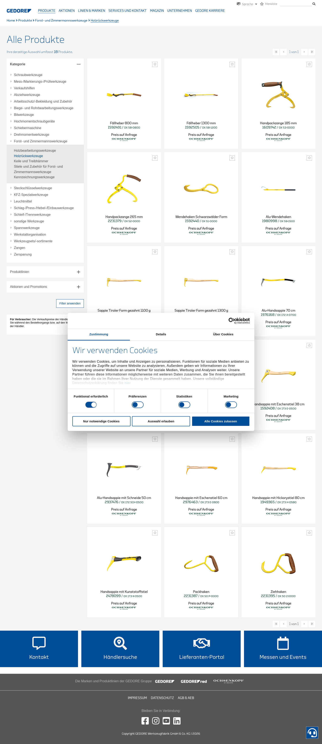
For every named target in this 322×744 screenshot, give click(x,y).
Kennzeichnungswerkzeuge (34, 177)
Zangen (19, 248)
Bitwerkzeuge (24, 114)
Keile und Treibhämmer (31, 161)
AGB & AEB (186, 698)
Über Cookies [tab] (223, 334)
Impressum (137, 698)
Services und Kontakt (128, 10)
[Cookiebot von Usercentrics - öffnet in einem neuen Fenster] (231, 320)
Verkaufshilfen (24, 88)
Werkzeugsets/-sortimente (33, 241)
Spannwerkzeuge (27, 228)
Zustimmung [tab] (98, 334)
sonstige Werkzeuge (29, 221)
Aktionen (67, 10)
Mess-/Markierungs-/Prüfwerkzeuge (40, 81)
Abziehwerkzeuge (27, 95)
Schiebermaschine (27, 128)
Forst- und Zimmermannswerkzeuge (61, 20)
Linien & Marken (91, 10)
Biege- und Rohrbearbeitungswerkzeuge (43, 108)
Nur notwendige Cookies (101, 421)
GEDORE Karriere (210, 10)
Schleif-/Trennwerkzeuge (32, 214)
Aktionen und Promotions (28, 286)
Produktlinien (19, 272)
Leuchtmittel (23, 201)
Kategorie (17, 64)
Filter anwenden (69, 303)
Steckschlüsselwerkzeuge (33, 188)
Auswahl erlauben (161, 421)
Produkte (46, 10)
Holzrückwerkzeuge (28, 156)
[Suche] (296, 4)
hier (127, 383)
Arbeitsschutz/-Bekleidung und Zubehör (43, 101)
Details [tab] (161, 334)
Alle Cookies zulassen (220, 421)
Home (11, 20)
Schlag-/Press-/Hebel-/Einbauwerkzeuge (44, 208)
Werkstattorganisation (30, 234)
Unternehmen (179, 10)
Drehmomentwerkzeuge (31, 134)
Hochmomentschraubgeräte (34, 121)
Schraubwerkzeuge (28, 75)
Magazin (157, 10)
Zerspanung (23, 254)
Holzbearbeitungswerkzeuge (35, 150)
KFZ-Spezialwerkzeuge (31, 194)
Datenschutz (162, 698)
